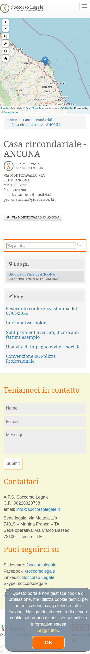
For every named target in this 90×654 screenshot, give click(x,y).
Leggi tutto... (48, 630)
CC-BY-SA (66, 108)
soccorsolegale (42, 565)
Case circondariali (38, 120)
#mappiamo (11, 112)
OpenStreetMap (35, 108)
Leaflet (5, 108)
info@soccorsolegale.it (38, 509)
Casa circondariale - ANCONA (36, 125)
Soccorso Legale (38, 577)
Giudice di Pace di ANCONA (31, 274)
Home (12, 120)
